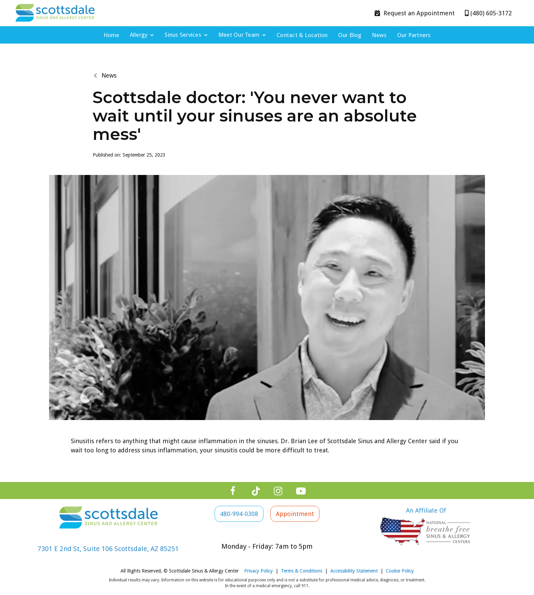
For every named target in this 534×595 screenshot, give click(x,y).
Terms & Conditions (301, 571)
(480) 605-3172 (488, 13)
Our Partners (414, 35)
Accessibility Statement (354, 571)
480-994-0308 (239, 513)
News (379, 35)
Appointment (415, 13)
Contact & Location (302, 35)
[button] (142, 35)
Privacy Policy (258, 571)
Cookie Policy (400, 571)
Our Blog (350, 35)
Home (112, 35)
